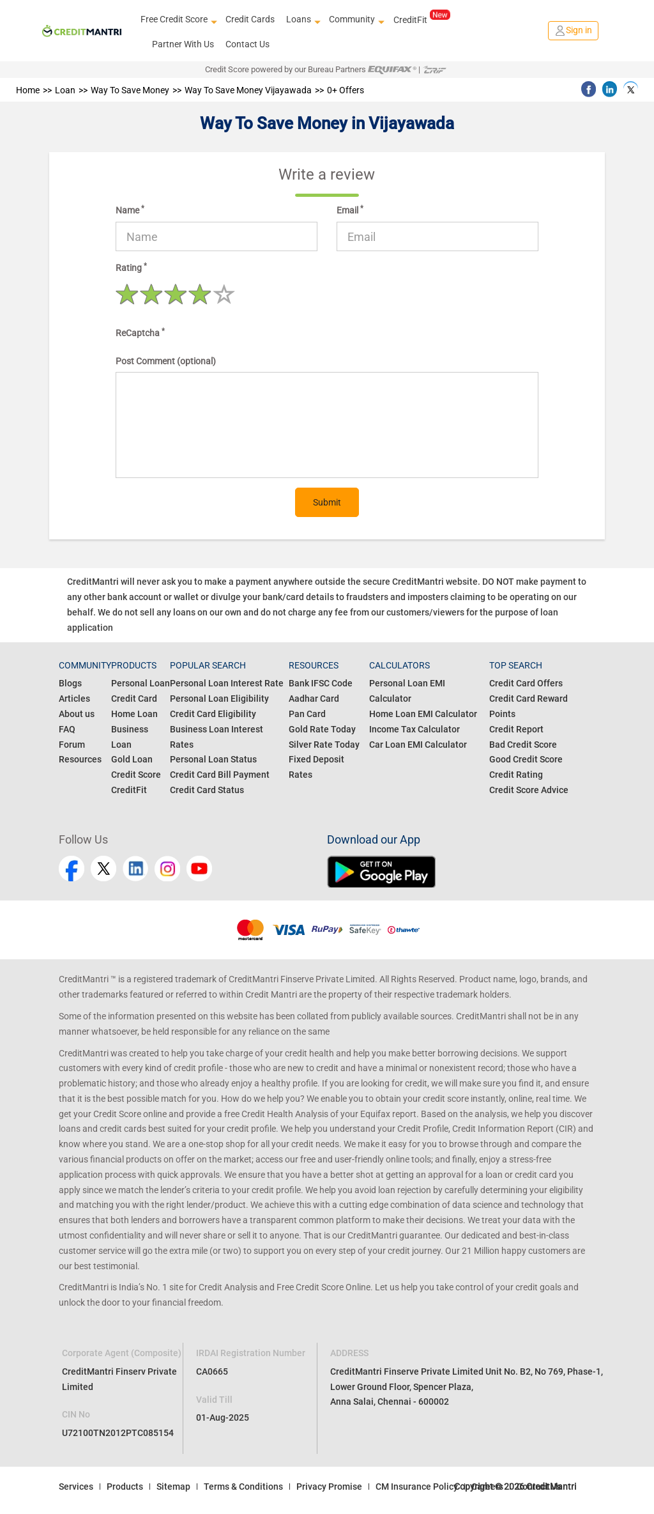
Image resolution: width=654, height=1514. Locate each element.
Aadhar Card (314, 698)
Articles (74, 698)
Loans (301, 20)
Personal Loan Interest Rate (227, 683)
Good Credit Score (526, 759)
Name (130, 209)
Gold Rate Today (322, 729)
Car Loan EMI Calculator (418, 744)
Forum (72, 744)
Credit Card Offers (526, 683)
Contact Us (247, 44)
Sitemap (173, 1486)
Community (355, 20)
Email (350, 209)
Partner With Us (183, 44)
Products (125, 1486)
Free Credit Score (177, 20)
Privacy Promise (329, 1486)
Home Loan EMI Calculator (423, 714)
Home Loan (134, 714)
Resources (80, 759)
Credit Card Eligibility (213, 714)
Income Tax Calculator (414, 729)
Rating (131, 267)
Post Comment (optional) (166, 361)
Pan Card (307, 714)
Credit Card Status (207, 790)
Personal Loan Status (213, 759)
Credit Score (136, 774)
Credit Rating (516, 774)
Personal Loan (140, 683)
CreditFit (421, 19)
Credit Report (516, 729)
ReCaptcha (140, 332)
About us (77, 714)
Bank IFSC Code (321, 683)
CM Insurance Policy (417, 1486)
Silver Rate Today (324, 744)
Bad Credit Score (523, 744)
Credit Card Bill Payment (220, 774)
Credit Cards (250, 19)
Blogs (70, 683)
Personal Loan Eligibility (219, 698)
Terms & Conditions (243, 1486)
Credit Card (134, 698)
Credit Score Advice (528, 790)
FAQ (67, 729)
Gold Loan (132, 759)
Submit (327, 502)
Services (76, 1486)
